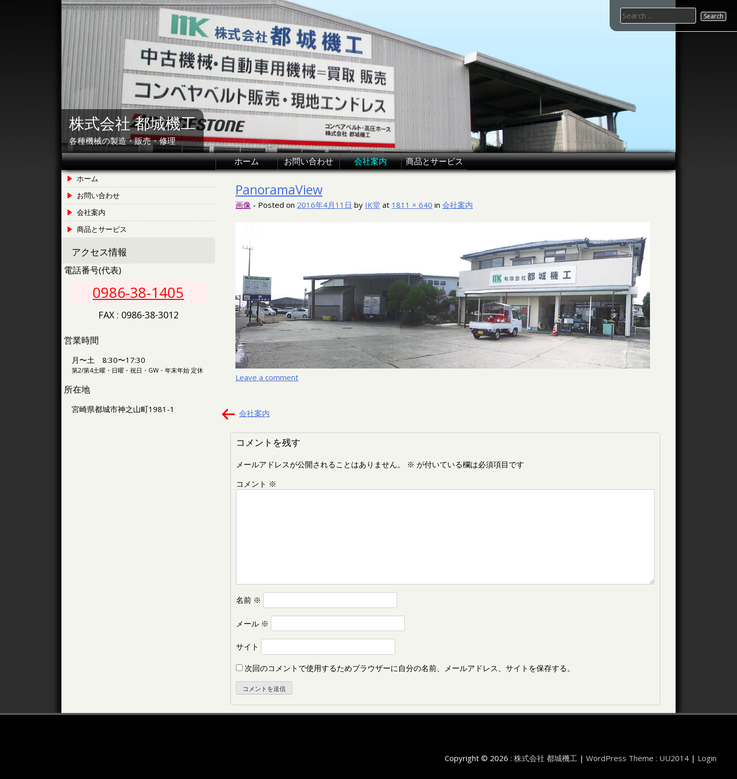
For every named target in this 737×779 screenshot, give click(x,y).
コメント (256, 484)
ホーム (246, 161)
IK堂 (372, 205)
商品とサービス (434, 161)
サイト (247, 646)
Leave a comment (266, 377)
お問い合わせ (308, 161)
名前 (248, 600)
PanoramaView (278, 189)
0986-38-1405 (138, 292)
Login (707, 758)
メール (252, 623)
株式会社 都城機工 (132, 123)
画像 (243, 205)
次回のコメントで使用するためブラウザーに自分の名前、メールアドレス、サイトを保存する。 (410, 668)
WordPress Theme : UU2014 (637, 758)
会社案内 (370, 161)
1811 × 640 (412, 205)
